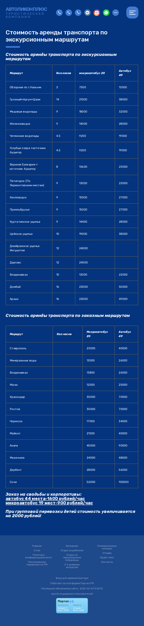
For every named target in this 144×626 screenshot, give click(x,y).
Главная (37, 546)
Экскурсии (72, 546)
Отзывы (107, 553)
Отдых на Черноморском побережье (72, 557)
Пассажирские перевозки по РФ (37, 563)
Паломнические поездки (107, 547)
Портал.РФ (87, 583)
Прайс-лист (107, 557)
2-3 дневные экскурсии (72, 566)
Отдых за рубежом (72, 550)
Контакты (107, 562)
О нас (37, 550)
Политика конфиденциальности (38, 556)
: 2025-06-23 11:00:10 (91, 588)
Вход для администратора (72, 578)
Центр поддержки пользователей (72, 593)
